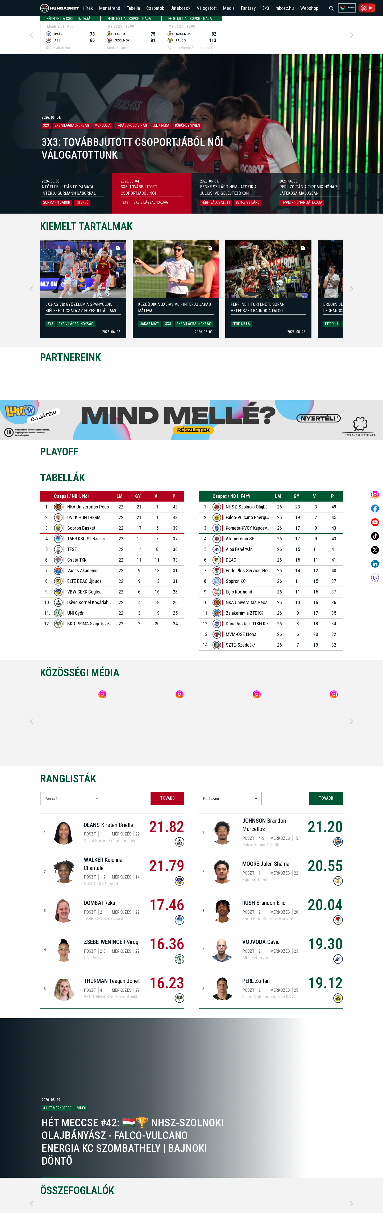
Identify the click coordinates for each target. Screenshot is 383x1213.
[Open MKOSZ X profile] (375, 550)
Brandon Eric (263, 903)
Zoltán (256, 981)
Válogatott (207, 8)
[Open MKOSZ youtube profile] (375, 522)
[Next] (351, 35)
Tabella (133, 8)
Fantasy (248, 8)
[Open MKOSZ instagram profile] (375, 495)
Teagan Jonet (112, 981)
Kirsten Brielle (108, 825)
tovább (167, 798)
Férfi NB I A (241, 324)
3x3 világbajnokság (76, 324)
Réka (99, 903)
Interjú (331, 324)
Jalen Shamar (266, 863)
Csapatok (155, 8)
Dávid (261, 942)
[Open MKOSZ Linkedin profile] (375, 564)
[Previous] (31, 35)
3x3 (50, 324)
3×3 (265, 8)
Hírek (88, 8)
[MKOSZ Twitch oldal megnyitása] (375, 578)
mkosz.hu (285, 8)
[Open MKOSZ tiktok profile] (375, 536)
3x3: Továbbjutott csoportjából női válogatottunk (139, 193)
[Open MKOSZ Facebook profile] (375, 508)
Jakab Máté (150, 324)
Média (229, 8)
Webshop (309, 8)
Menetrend (109, 8)
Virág (111, 942)
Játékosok (180, 8)
